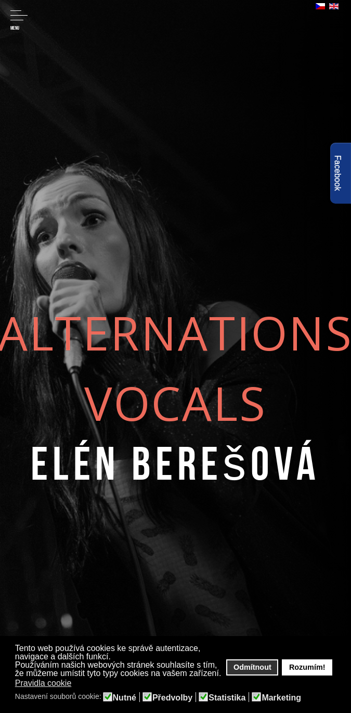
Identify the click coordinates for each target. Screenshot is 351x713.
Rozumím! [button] (307, 667)
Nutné (124, 698)
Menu (19, 20)
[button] (78, 683)
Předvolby (172, 698)
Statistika (227, 698)
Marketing (281, 698)
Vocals (175, 402)
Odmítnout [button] (252, 667)
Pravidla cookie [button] (43, 683)
